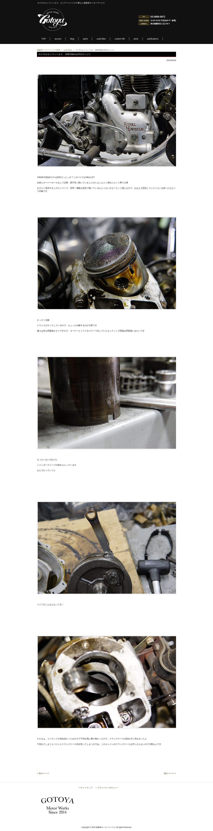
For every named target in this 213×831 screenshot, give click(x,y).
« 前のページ (43, 775)
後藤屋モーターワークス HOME (48, 50)
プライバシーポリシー (107, 789)
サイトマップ (86, 789)
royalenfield (67, 50)
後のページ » (170, 775)
